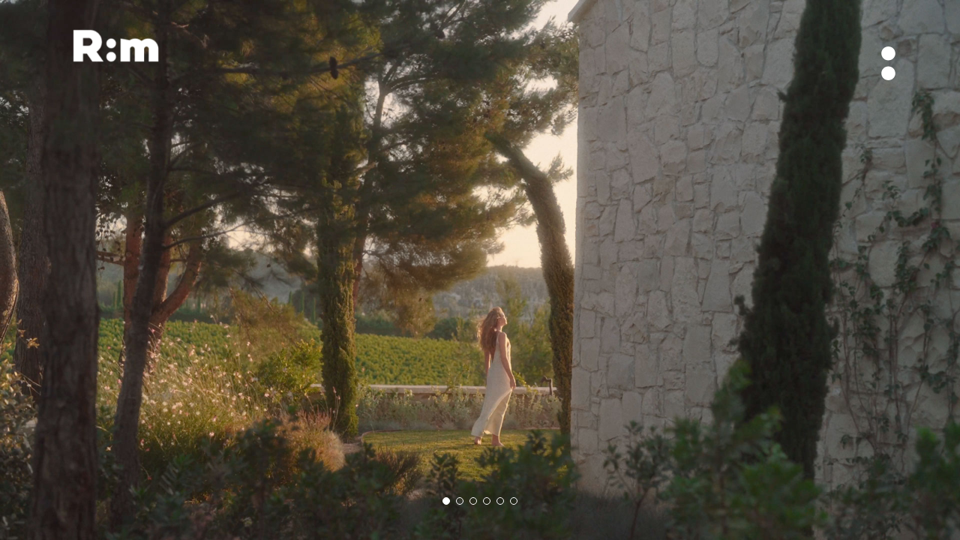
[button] (446, 501)
